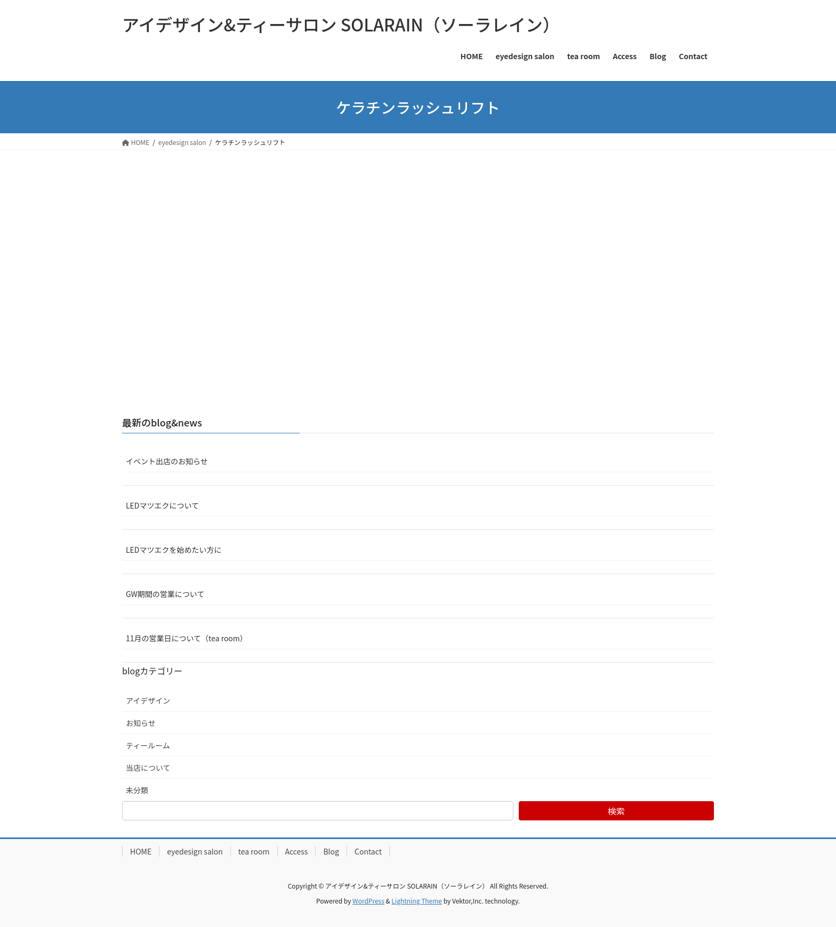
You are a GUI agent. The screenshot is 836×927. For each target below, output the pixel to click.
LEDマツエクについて (162, 505)
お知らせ (141, 723)
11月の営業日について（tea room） (186, 638)
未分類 (137, 790)
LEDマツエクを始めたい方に (173, 549)
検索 (616, 810)
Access (296, 851)
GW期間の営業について (165, 594)
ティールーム (148, 745)
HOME (140, 851)
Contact (368, 851)
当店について (148, 767)
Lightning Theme (416, 900)
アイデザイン (148, 700)
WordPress (368, 900)
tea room (254, 851)
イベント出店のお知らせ (167, 461)
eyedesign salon (195, 851)
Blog (331, 851)
